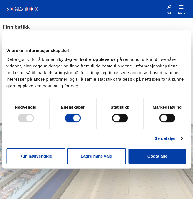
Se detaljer (165, 138)
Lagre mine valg (96, 156)
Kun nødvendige (35, 156)
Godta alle (157, 156)
